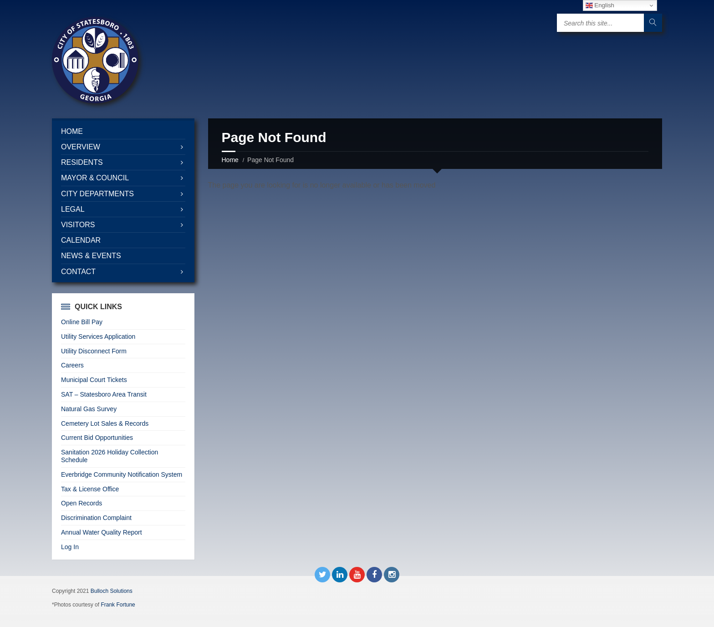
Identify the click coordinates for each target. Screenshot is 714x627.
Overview (80, 147)
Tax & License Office (90, 489)
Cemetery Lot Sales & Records (104, 423)
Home (230, 159)
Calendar (81, 240)
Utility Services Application (98, 336)
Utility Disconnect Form (94, 351)
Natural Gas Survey (89, 409)
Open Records (81, 503)
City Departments (97, 194)
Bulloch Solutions (112, 591)
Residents (82, 162)
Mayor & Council (95, 178)
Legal (73, 209)
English (600, 5)
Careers (72, 365)
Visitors (78, 225)
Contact (78, 271)
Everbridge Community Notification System (121, 474)
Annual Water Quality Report (101, 532)
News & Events (91, 256)
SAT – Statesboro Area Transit (104, 394)
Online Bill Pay (81, 322)
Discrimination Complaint (96, 517)
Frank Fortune (118, 605)
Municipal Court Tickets (94, 379)
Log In (70, 547)
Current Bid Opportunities (97, 437)
